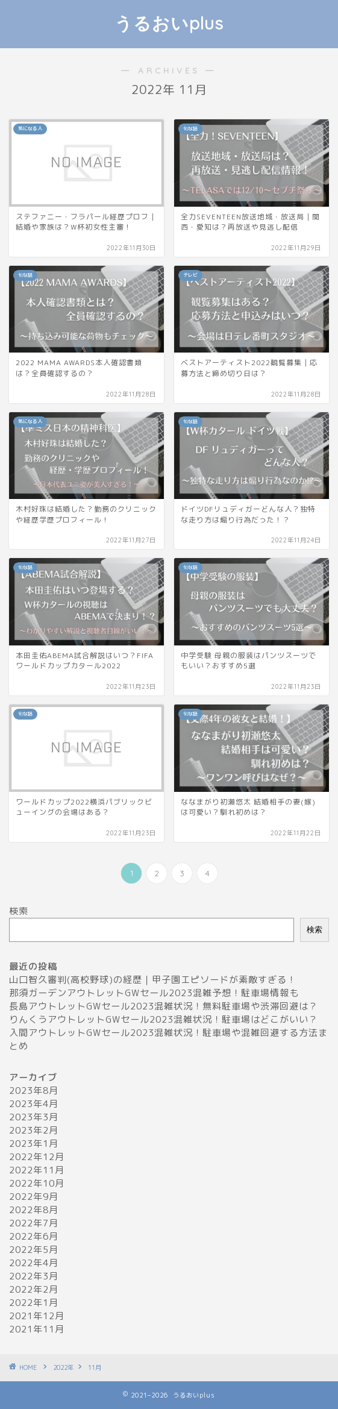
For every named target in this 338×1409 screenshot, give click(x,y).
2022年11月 (36, 1170)
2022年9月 (33, 1196)
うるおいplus (169, 23)
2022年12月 (36, 1156)
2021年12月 (36, 1316)
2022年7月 (33, 1223)
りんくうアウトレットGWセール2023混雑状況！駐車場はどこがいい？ (163, 1019)
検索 (18, 911)
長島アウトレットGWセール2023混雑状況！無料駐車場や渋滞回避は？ (163, 1006)
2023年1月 (33, 1143)
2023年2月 (33, 1130)
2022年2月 (33, 1289)
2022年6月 (33, 1236)
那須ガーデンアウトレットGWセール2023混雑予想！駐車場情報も (154, 993)
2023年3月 (33, 1117)
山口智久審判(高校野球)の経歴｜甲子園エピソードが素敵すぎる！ (152, 979)
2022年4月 (33, 1263)
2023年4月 (33, 1103)
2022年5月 (33, 1249)
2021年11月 (36, 1329)
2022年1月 (33, 1302)
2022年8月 (33, 1209)
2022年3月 (33, 1276)
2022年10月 (36, 1183)
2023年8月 (33, 1090)
